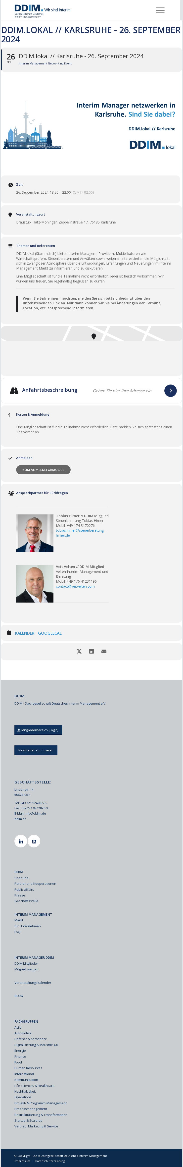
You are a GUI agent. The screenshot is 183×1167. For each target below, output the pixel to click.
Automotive (23, 1033)
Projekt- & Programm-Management (40, 1103)
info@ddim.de (35, 813)
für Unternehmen (27, 926)
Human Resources (28, 1068)
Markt (18, 920)
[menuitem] (160, 10)
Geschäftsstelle (26, 901)
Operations (23, 1097)
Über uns (21, 878)
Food (18, 1062)
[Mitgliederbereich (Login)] (38, 730)
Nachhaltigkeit (25, 1091)
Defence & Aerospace (30, 1039)
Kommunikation (26, 1079)
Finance (20, 1056)
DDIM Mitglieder (26, 963)
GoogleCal (50, 633)
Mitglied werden (26, 969)
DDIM (18, 872)
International (24, 1074)
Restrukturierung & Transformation (40, 1114)
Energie (20, 1050)
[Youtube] (34, 841)
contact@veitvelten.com (75, 586)
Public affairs (24, 889)
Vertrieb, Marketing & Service (36, 1126)
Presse (19, 895)
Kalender (24, 633)
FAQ (17, 932)
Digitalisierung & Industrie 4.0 (36, 1045)
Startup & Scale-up (28, 1120)
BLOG (18, 996)
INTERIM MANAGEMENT (33, 914)
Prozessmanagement (30, 1109)
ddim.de (20, 819)
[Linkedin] (21, 841)
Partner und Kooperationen (35, 883)
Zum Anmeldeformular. (43, 469)
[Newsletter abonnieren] (35, 750)
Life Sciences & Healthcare (34, 1085)
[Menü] (160, 10)
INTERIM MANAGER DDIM (34, 957)
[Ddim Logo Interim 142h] (75, 10)
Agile (18, 1027)
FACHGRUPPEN (26, 1021)
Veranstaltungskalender (32, 982)
